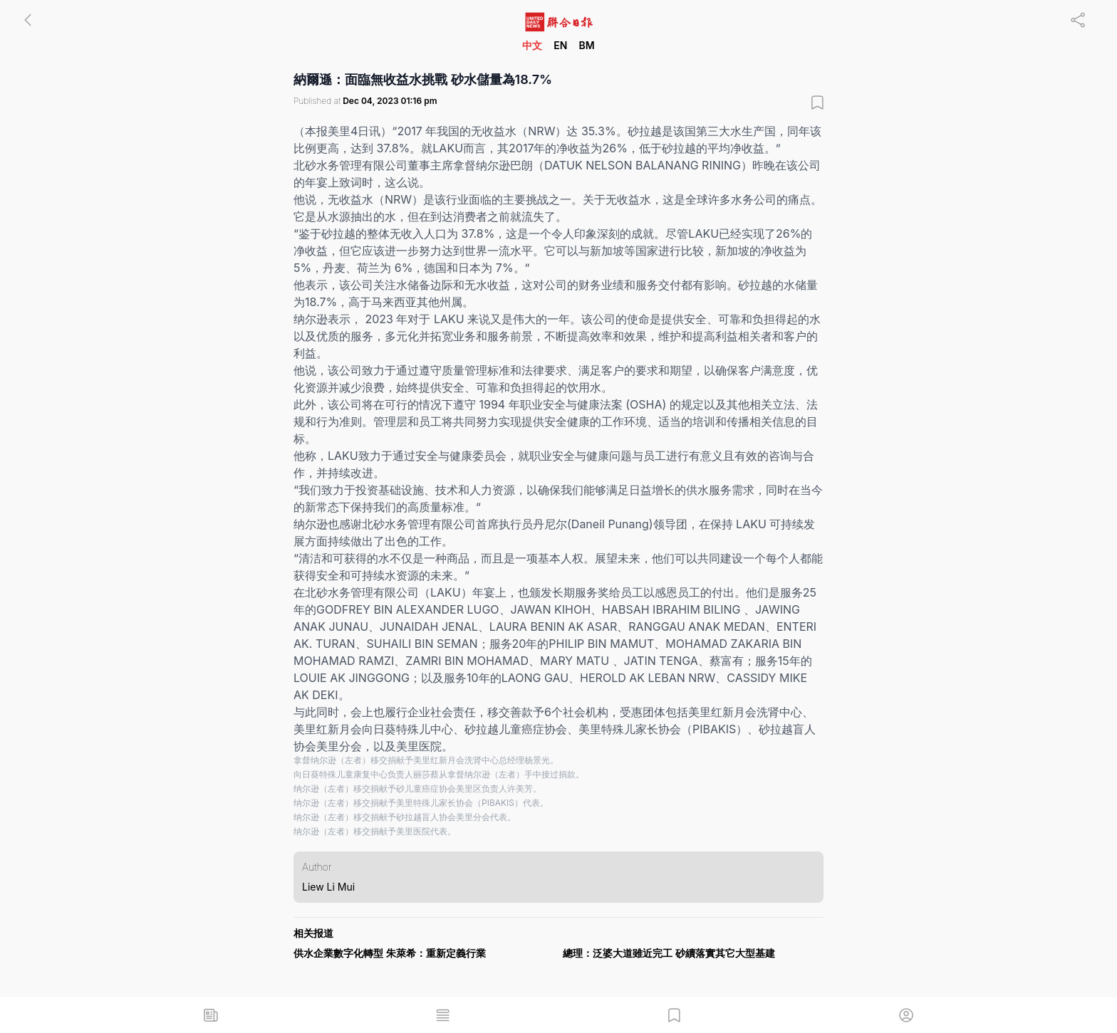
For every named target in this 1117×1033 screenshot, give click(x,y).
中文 (532, 45)
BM (586, 45)
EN (560, 45)
